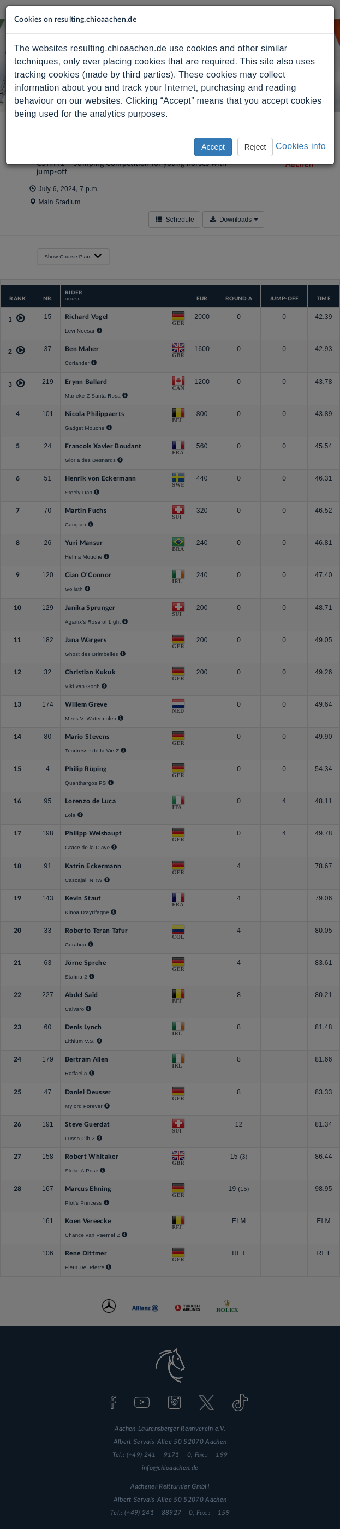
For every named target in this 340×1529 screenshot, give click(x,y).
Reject (255, 147)
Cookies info (301, 146)
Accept (213, 147)
